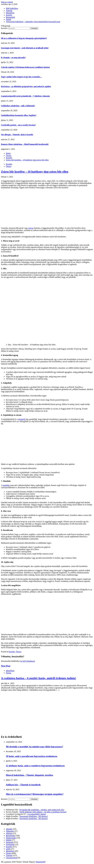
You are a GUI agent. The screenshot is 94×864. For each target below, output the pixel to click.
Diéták (8, 19)
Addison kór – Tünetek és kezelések (23, 784)
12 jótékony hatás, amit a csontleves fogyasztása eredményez (35, 765)
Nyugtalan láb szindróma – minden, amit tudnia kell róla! (41, 810)
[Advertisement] (47, 208)
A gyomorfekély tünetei (36, 814)
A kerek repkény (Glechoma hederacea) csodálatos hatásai (25, 67)
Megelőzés (10, 13)
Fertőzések (10, 844)
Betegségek (10, 17)
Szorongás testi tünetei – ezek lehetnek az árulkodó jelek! (25, 48)
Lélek (8, 849)
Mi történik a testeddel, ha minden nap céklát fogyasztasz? (34, 746)
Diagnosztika (11, 838)
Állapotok (10, 831)
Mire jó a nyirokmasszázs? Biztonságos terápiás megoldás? (34, 794)
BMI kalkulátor (12, 8)
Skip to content (7, 2)
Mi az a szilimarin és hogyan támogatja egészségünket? (24, 38)
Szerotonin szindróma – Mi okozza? (34, 816)
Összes (8, 166)
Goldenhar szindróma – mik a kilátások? (18, 106)
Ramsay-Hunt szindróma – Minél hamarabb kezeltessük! (25, 144)
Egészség (9, 842)
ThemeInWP (40, 862)
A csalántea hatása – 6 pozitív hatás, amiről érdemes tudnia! (38, 678)
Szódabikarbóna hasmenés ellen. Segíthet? (18, 115)
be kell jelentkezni (27, 661)
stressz (31, 228)
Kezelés (9, 15)
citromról (21, 419)
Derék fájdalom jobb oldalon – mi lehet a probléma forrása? (43, 812)
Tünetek (9, 11)
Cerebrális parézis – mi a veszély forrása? (18, 125)
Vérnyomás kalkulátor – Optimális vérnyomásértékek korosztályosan (33, 22)
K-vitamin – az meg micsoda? (13, 57)
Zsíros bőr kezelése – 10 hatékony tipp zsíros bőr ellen (34, 171)
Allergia (9, 833)
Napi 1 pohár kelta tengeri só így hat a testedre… (21, 77)
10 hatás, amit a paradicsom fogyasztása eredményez (31, 756)
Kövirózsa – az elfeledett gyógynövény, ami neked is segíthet (26, 86)
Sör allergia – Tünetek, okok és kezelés (17, 135)
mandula (6, 485)
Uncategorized (11, 858)
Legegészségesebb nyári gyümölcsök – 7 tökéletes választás (25, 96)
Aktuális (9, 829)
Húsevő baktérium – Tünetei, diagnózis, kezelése (29, 775)
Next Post (5, 666)
